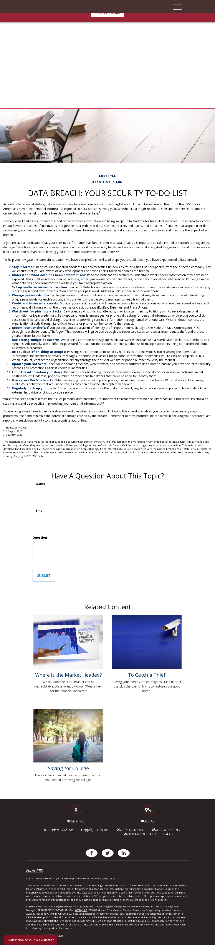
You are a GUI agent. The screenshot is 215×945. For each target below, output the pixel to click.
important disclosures (58, 928)
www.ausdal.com (36, 913)
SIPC (84, 910)
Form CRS (34, 870)
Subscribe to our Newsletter (31, 940)
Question (40, 538)
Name (40, 484)
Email (40, 511)
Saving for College (68, 768)
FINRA (78, 910)
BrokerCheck (107, 878)
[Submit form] (44, 575)
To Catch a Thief (146, 674)
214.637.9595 (170, 830)
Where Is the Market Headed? (68, 674)
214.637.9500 (134, 830)
